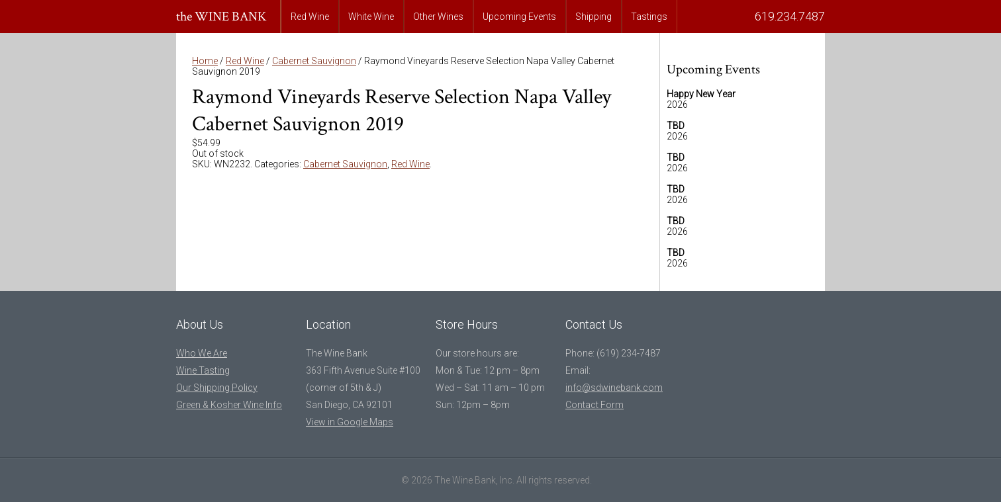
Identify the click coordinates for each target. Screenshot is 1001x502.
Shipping (593, 16)
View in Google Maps (349, 422)
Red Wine (310, 16)
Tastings (649, 16)
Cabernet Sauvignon (314, 61)
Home (205, 61)
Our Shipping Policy (217, 387)
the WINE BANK (221, 16)
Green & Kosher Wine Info (229, 404)
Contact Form (594, 404)
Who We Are (201, 353)
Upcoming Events (519, 16)
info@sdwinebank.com (614, 387)
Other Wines (438, 16)
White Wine (371, 16)
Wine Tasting (203, 370)
